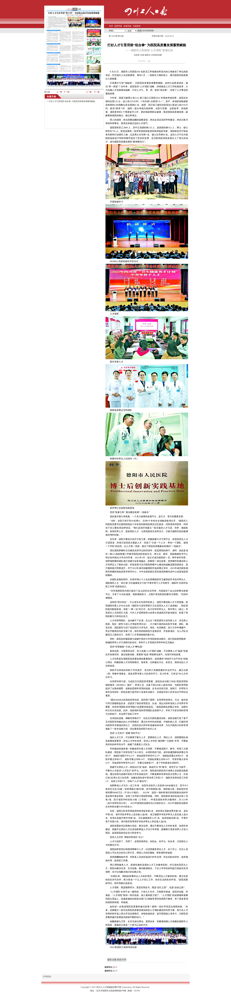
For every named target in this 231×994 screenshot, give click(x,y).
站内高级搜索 (148, 30)
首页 (111, 26)
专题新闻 (136, 26)
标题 (111, 30)
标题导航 (127, 26)
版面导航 (118, 26)
